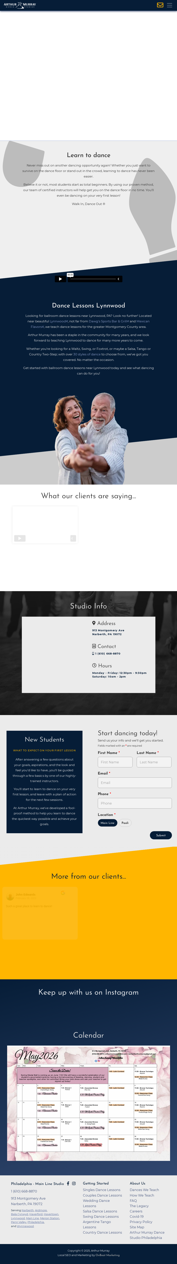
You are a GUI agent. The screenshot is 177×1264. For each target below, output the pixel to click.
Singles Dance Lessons (101, 1190)
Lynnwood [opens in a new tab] (58, 321)
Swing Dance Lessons (101, 1216)
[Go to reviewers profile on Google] (12, 896)
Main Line (107, 823)
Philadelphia (35, 1222)
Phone (104, 794)
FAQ (133, 1201)
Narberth (28, 1210)
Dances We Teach (144, 1190)
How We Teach (142, 1195)
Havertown (51, 1214)
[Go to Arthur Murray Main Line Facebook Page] (68, 1183)
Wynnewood (25, 1226)
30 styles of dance (87, 354)
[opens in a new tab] (88, 1103)
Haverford (36, 1214)
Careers (136, 1211)
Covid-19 (137, 1216)
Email (103, 774)
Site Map (137, 1227)
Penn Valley (18, 1222)
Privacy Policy (141, 1222)
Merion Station (49, 1218)
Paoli (125, 823)
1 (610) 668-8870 (106, 653)
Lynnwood (18, 1218)
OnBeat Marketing (108, 1255)
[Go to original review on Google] (69, 895)
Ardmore (41, 1210)
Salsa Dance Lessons (100, 1211)
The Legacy (139, 1206)
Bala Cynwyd (19, 1214)
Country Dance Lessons (102, 1232)
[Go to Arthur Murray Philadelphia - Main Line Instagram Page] (74, 1183)
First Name (108, 753)
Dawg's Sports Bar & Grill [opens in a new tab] (108, 321)
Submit (161, 835)
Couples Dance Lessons (102, 1195)
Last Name (147, 753)
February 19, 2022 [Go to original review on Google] (28, 898)
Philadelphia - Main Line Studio (37, 1184)
